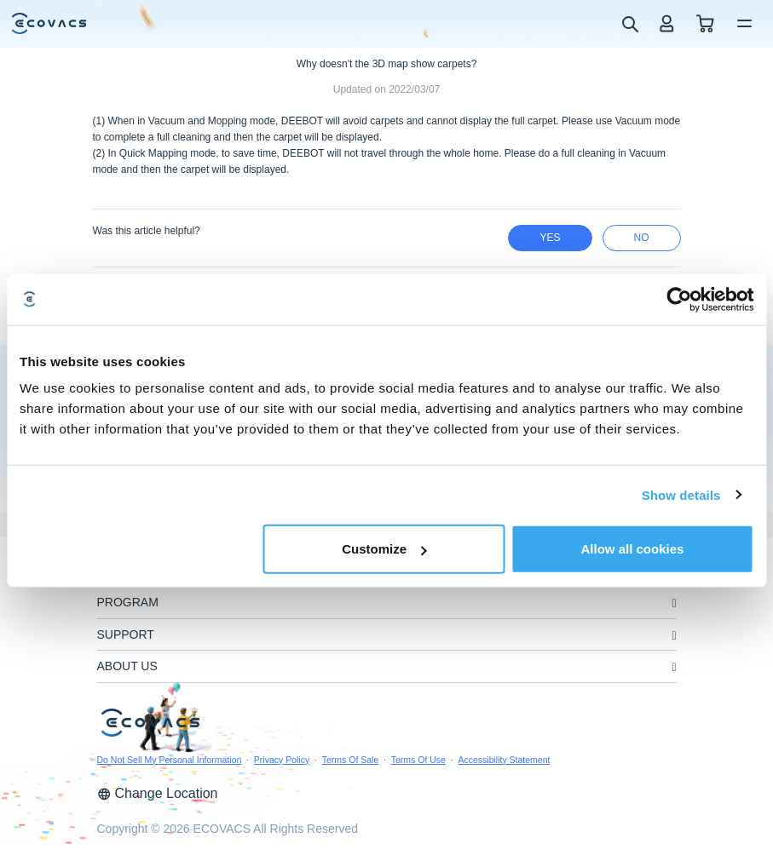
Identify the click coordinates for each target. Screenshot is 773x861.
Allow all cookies (632, 549)
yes (549, 238)
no (641, 238)
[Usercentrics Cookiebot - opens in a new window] (678, 299)
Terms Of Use (418, 760)
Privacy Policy (281, 760)
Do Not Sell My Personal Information (169, 760)
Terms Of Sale (350, 760)
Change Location (157, 793)
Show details (681, 494)
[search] (629, 23)
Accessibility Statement (504, 760)
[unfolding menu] (674, 603)
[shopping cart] (705, 23)
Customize (384, 549)
